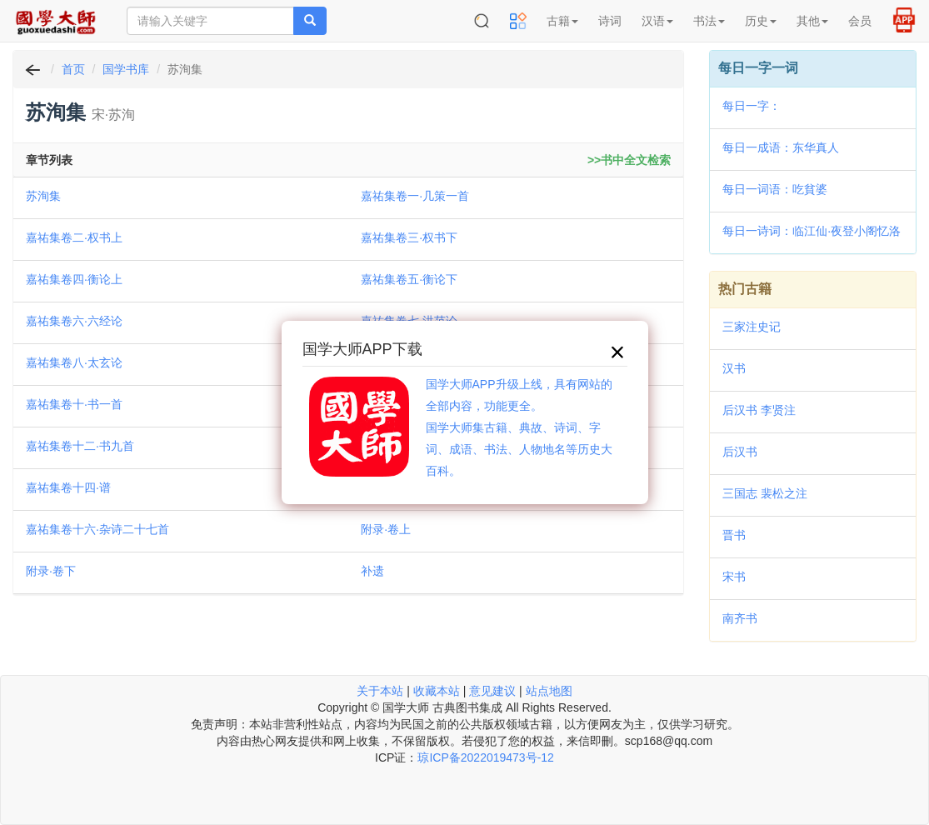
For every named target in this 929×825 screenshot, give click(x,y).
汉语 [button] (657, 21)
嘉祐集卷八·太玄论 (74, 362)
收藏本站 (436, 691)
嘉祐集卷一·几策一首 (415, 195)
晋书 (734, 535)
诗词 (610, 21)
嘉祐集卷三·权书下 (409, 237)
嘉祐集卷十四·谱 (68, 487)
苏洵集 (43, 195)
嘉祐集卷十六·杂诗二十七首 (97, 529)
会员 (860, 21)
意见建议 (492, 691)
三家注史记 (751, 326)
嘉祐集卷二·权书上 (74, 237)
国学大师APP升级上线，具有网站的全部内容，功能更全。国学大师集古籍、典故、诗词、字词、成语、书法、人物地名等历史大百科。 (519, 428)
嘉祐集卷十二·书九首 (80, 445)
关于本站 (380, 691)
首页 (73, 69)
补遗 (372, 571)
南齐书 (739, 618)
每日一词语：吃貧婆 (774, 189)
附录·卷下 (51, 571)
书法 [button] (709, 21)
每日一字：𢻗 (751, 105)
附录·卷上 (386, 529)
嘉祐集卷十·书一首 (74, 404)
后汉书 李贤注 (759, 410)
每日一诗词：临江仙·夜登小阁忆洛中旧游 (811, 232)
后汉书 (739, 451)
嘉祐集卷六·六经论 (74, 321)
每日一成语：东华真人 (780, 147)
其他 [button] (812, 21)
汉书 (734, 368)
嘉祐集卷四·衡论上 (74, 279)
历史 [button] (761, 21)
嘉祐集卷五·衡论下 (409, 279)
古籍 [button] (562, 21)
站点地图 (549, 691)
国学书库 (125, 69)
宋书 (734, 576)
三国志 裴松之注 (764, 493)
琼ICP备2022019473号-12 (485, 757)
